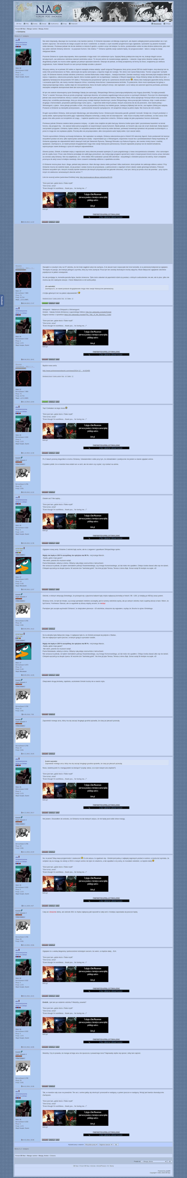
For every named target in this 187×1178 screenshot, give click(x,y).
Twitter (69, 298)
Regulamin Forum (47, 298)
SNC (118, 214)
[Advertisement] (93, 243)
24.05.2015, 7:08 (28, 714)
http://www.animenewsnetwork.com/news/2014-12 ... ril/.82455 (66, 371)
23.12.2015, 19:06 (27, 945)
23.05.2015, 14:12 (27, 629)
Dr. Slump (110, 1166)
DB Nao (75, 1166)
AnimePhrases (101, 1166)
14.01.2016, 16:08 (27, 1047)
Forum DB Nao (20, 1155)
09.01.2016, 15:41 (27, 996)
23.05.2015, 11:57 (27, 589)
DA (102, 214)
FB (97, 214)
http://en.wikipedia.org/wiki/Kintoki (98, 312)
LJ (108, 214)
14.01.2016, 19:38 (27, 1086)
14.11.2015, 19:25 (27, 754)
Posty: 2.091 (20, 488)
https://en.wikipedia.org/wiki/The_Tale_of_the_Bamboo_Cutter (87, 315)
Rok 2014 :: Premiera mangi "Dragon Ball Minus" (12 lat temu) (93, 12)
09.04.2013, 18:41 (27, 359)
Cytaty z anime (57, 298)
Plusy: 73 (18, 295)
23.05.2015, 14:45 (27, 675)
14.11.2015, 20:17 (27, 812)
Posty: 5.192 (20, 583)
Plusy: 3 (18, 72)
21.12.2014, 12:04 (27, 402)
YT (110, 214)
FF (100, 214)
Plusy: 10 (18, 581)
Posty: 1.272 (20, 74)
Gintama (21, 32)
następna (26, 36)
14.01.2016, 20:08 (27, 1140)
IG (65, 298)
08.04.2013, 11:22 (27, 222)
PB (105, 214)
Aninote (92, 1166)
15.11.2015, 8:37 (28, 906)
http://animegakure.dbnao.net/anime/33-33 (96, 177)
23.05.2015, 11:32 (27, 492)
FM (94, 214)
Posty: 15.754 (20, 297)
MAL (114, 214)
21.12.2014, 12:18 (27, 453)
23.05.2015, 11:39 (27, 543)
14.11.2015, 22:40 (27, 852)
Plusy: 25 (18, 486)
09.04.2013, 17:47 (27, 303)
